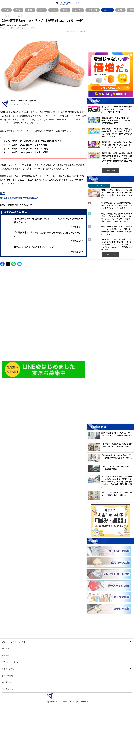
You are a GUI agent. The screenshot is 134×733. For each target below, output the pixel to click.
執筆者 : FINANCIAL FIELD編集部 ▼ (24, 100)
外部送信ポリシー (9, 669)
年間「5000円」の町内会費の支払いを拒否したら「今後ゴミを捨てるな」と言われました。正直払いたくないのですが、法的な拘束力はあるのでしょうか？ (116, 217)
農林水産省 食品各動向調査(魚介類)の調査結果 (19, 198)
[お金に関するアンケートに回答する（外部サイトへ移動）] (110, 520)
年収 (18, 10)
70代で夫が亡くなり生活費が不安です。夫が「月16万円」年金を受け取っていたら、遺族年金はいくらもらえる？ (116, 205)
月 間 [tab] (121, 185)
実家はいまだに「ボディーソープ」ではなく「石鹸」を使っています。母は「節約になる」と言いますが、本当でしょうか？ (116, 194)
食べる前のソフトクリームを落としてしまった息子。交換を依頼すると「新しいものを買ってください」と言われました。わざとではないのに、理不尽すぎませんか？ (116, 244)
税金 (42, 10)
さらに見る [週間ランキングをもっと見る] (110, 254)
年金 (53, 10)
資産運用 (93, 10)
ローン (78, 10)
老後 (120, 10)
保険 (65, 10)
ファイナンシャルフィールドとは (15, 642)
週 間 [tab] (99, 185)
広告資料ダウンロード (11, 689)
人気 (6, 10)
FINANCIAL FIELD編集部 (17, 25)
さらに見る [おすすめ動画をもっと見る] (110, 170)
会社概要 (5, 648)
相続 (30, 10)
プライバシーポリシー (11, 662)
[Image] (43, 369)
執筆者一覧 (6, 682)
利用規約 (5, 655)
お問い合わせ (7, 675)
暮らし (107, 10)
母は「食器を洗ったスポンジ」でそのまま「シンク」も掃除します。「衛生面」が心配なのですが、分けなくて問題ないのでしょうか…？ (116, 230)
